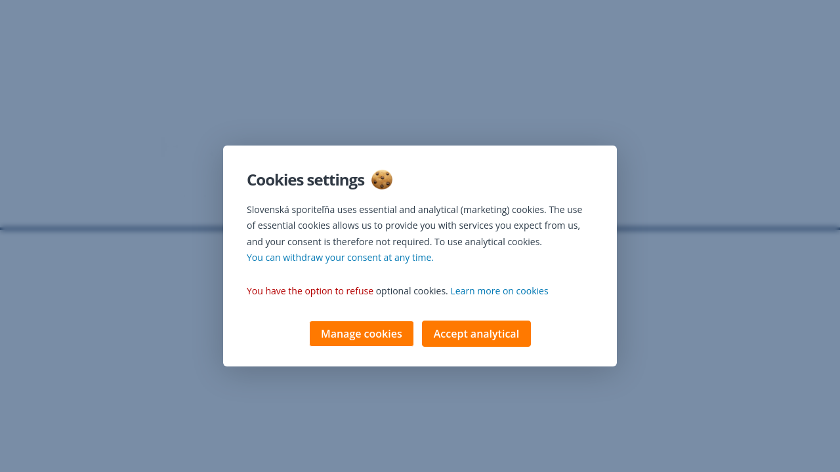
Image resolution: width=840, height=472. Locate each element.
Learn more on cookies (499, 292)
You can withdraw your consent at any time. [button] (340, 258)
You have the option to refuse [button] (310, 292)
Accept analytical (476, 335)
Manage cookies (361, 335)
